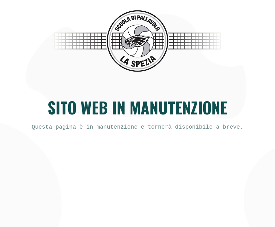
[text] (137, 127)
